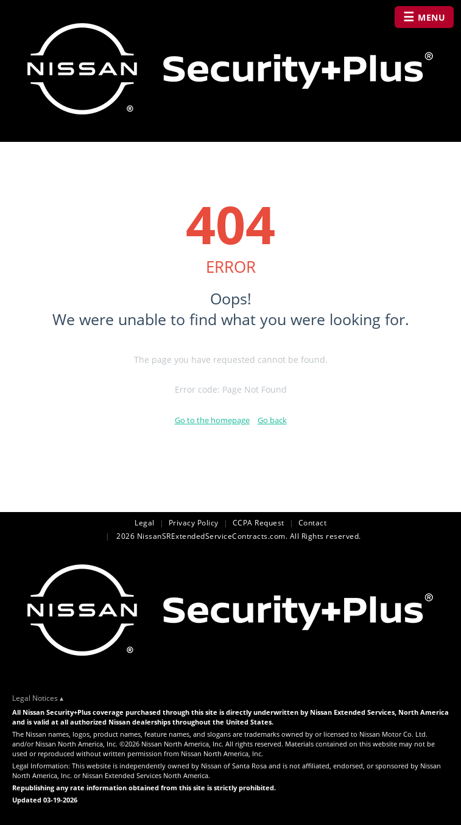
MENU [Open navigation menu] (424, 17)
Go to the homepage (212, 420)
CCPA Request (258, 523)
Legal (145, 523)
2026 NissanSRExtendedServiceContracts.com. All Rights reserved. (237, 536)
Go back (272, 420)
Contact (312, 523)
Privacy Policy (194, 523)
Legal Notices (35, 698)
